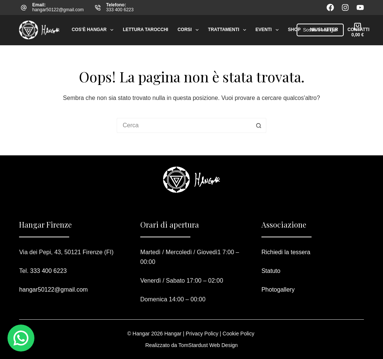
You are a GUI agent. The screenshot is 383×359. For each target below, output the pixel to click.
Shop (294, 29)
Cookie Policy (238, 334)
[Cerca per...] (184, 125)
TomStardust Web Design (208, 345)
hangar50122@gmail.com (58, 9)
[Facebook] (330, 7)
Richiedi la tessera (285, 252)
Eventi (268, 29)
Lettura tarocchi (145, 29)
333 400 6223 (120, 9)
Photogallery (278, 289)
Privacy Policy (202, 334)
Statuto (271, 271)
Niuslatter (324, 29)
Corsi (190, 29)
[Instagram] (345, 7)
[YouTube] (360, 7)
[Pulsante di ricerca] (258, 125)
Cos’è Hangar (94, 29)
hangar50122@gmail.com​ (53, 289)
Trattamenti (228, 29)
